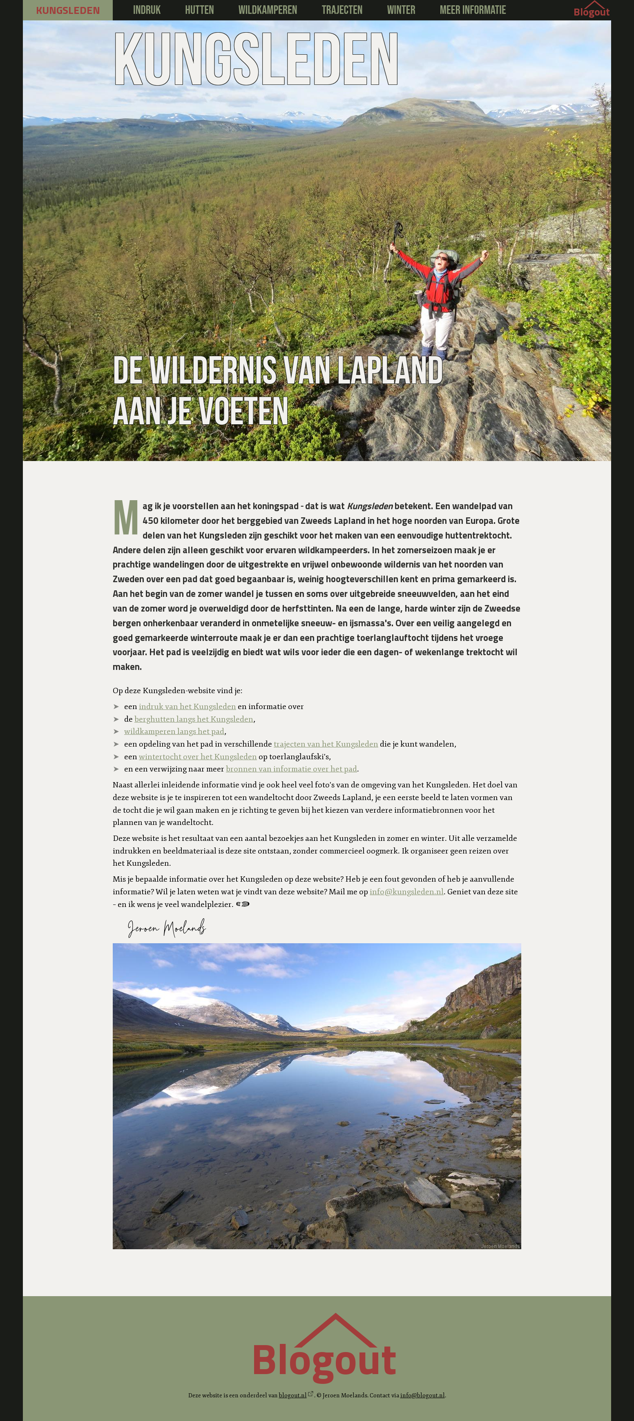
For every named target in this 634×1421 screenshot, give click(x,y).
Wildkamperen (268, 10)
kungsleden (68, 10)
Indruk (147, 10)
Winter (401, 10)
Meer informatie (473, 10)
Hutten (199, 10)
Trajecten (342, 10)
